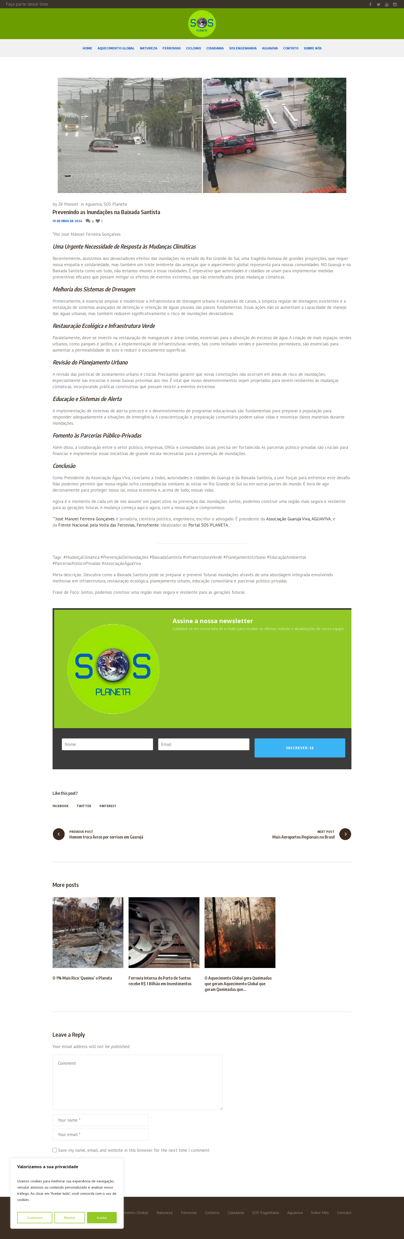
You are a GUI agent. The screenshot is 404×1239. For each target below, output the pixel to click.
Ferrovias (189, 1212)
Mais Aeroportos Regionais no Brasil (303, 837)
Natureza (164, 1212)
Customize (35, 1217)
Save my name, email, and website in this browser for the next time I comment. (134, 1150)
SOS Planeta (115, 204)
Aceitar (102, 1217)
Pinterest (107, 806)
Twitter (84, 806)
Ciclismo (212, 1212)
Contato (344, 1212)
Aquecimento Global (130, 1212)
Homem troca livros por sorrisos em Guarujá (106, 837)
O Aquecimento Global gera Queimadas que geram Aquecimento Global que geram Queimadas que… (238, 983)
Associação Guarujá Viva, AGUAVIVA (298, 519)
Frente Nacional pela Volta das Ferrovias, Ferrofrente (108, 525)
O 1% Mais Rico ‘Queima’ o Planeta (82, 978)
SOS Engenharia (265, 1212)
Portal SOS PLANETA (208, 525)
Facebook (60, 806)
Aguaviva (93, 204)
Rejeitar (69, 1217)
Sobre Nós (320, 1212)
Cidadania (236, 1212)
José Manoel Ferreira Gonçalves (85, 519)
